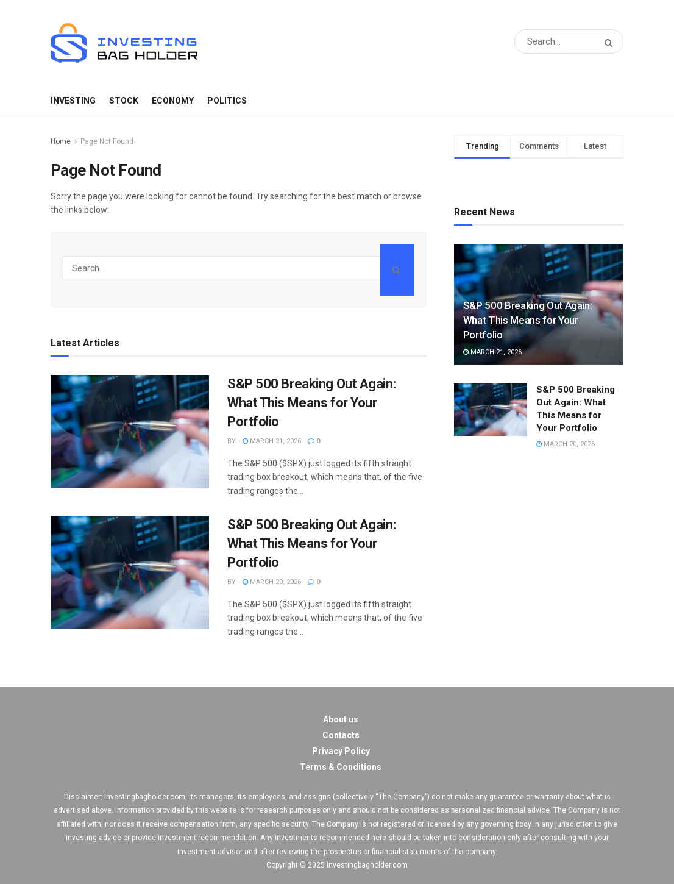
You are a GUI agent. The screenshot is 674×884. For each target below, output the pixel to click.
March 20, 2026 (272, 582)
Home (61, 141)
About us (340, 719)
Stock (123, 100)
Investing (73, 100)
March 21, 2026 (272, 441)
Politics (227, 100)
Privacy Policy (341, 751)
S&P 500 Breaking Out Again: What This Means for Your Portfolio (311, 402)
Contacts (341, 735)
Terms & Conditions (340, 767)
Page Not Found (106, 141)
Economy (173, 100)
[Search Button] (610, 43)
